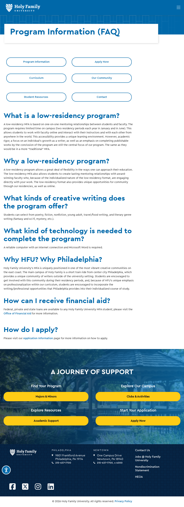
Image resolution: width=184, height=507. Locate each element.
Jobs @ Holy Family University (148, 458)
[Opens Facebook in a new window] (12, 487)
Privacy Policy (123, 501)
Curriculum (36, 78)
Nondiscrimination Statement (147, 468)
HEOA (139, 476)
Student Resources (36, 97)
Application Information (38, 338)
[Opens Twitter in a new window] (25, 487)
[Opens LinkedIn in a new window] (51, 487)
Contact (102, 97)
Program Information (36, 62)
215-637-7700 (63, 463)
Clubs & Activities (138, 396)
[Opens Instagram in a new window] (38, 487)
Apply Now (102, 62)
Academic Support (46, 420)
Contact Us (142, 450)
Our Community (102, 78)
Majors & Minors (46, 396)
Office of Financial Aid (17, 313)
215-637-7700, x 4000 (110, 463)
